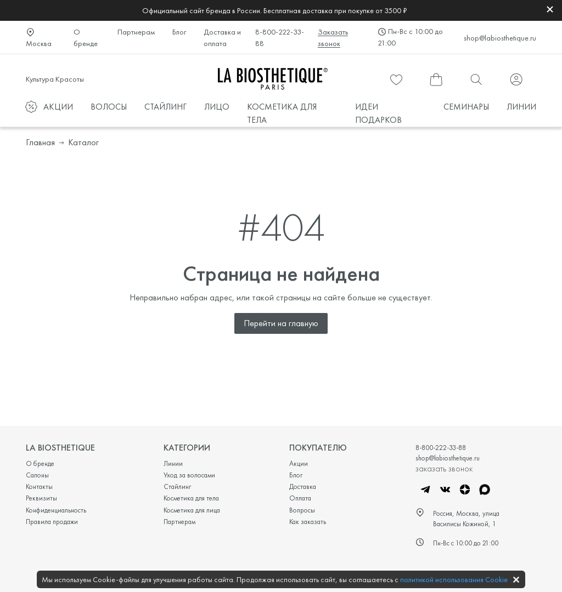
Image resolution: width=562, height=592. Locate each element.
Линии (173, 463)
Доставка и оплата (222, 37)
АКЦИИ (58, 106)
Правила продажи (52, 521)
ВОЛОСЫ (109, 106)
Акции (298, 463)
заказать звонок (444, 468)
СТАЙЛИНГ (165, 106)
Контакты (39, 486)
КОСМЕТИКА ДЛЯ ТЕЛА (282, 113)
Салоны (37, 475)
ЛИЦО (216, 106)
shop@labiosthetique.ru (500, 38)
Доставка (302, 486)
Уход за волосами (189, 475)
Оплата (300, 498)
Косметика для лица (192, 510)
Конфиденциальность (56, 510)
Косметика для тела (191, 498)
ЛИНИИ (521, 106)
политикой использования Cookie (454, 579)
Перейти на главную (281, 323)
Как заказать (307, 521)
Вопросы (302, 510)
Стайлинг (177, 486)
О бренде (86, 37)
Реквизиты (41, 498)
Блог (179, 32)
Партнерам (136, 32)
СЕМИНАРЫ (466, 106)
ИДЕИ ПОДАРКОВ (378, 113)
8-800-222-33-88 (279, 37)
